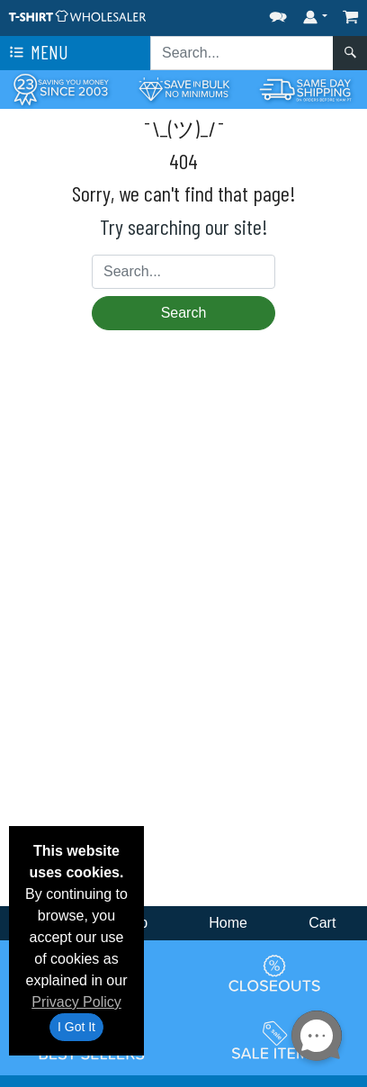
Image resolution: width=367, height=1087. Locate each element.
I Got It (76, 1027)
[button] (278, 13)
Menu (36, 53)
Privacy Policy (76, 1002)
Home (228, 922)
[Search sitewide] (242, 53)
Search (184, 312)
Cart (322, 922)
